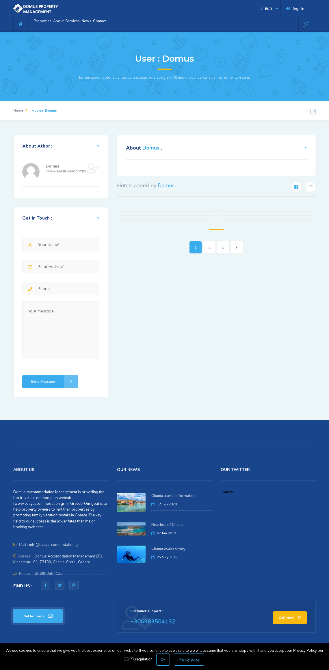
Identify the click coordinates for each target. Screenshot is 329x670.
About (68, 24)
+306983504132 (48, 573)
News (110, 24)
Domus (52, 166)
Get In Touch (38, 616)
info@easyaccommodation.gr (54, 544)
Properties (45, 24)
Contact (130, 24)
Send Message (54, 381)
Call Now (290, 617)
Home (18, 110)
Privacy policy (189, 660)
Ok (163, 660)
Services (89, 24)
